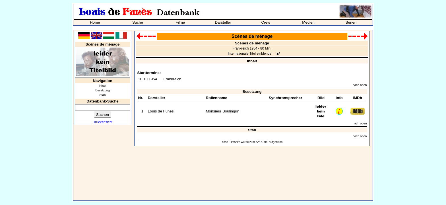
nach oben (360, 85)
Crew (265, 22)
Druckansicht (102, 122)
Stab (103, 95)
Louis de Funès (161, 111)
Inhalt (102, 85)
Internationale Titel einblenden (250, 54)
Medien (308, 22)
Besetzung (102, 90)
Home (95, 22)
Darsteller (223, 22)
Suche (137, 22)
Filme (180, 22)
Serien (351, 22)
